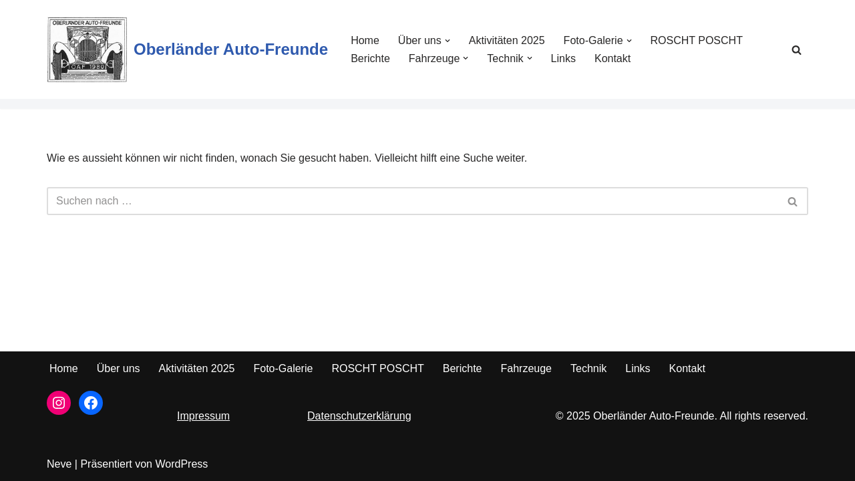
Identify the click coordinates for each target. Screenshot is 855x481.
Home (365, 40)
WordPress (181, 464)
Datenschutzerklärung (359, 416)
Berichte (370, 58)
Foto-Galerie (283, 368)
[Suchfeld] (797, 50)
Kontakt (612, 58)
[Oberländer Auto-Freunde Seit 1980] (187, 49)
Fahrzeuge (526, 368)
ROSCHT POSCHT (697, 40)
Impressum (203, 416)
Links (563, 58)
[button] (447, 40)
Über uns (118, 368)
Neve (59, 464)
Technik (588, 368)
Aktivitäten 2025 (507, 40)
